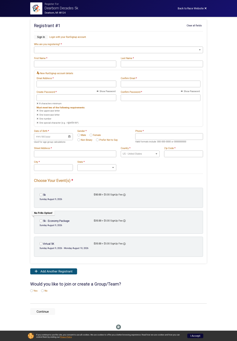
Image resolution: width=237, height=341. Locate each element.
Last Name (127, 58)
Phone (139, 131)
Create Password (47, 92)
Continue (43, 311)
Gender (82, 131)
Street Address (43, 148)
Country (125, 148)
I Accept (195, 335)
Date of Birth (41, 131)
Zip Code (169, 148)
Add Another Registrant (54, 271)
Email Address (45, 78)
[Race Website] (37, 8)
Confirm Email (129, 78)
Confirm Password (131, 92)
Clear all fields (194, 25)
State (81, 162)
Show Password (106, 91)
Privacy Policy (66, 337)
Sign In (41, 37)
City (37, 162)
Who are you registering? (48, 44)
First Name (40, 58)
